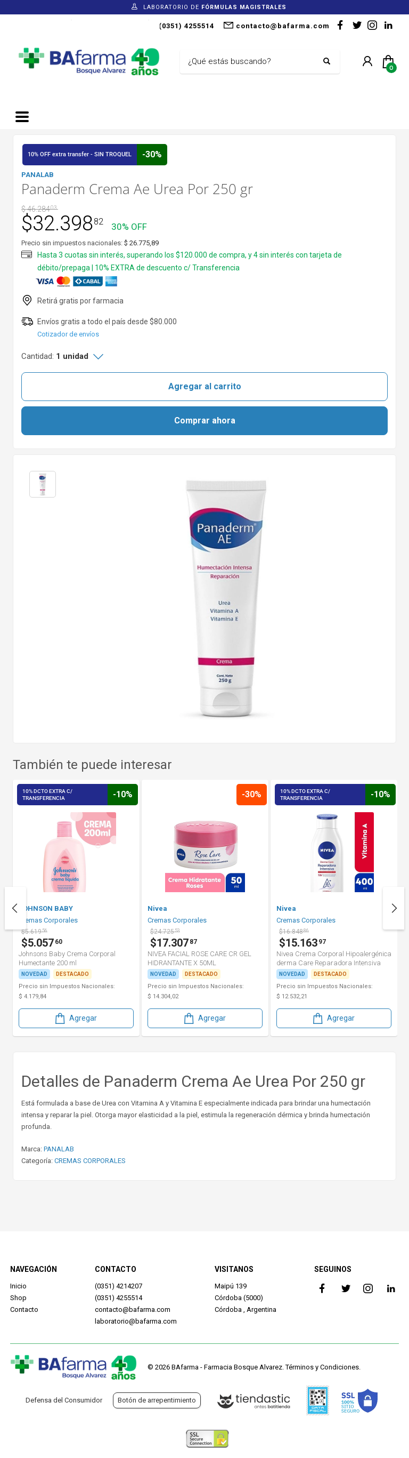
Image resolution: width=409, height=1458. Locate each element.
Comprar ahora (204, 420)
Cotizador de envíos (68, 334)
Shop (18, 1298)
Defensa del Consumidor (64, 1400)
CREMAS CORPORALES (90, 1161)
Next (393, 908)
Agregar (75, 1018)
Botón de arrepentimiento (157, 1400)
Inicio (18, 1286)
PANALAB (59, 1149)
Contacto (24, 1309)
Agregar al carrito (204, 386)
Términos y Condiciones (322, 1367)
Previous (15, 908)
